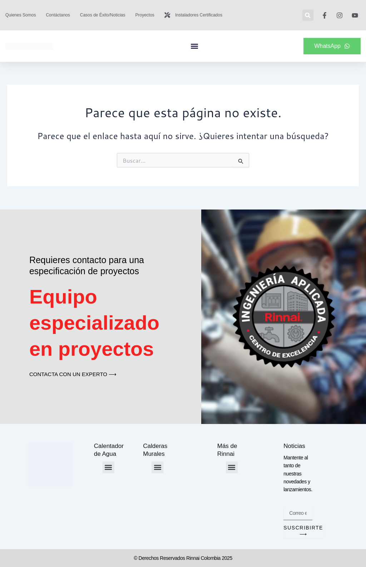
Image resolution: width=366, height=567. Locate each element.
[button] (307, 15)
